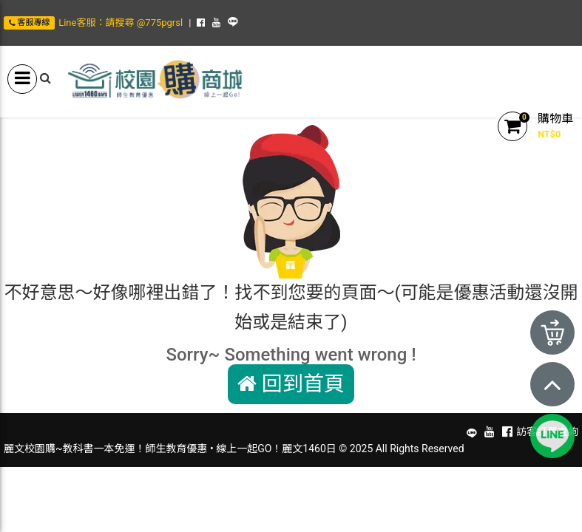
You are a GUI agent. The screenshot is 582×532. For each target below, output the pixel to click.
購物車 (555, 119)
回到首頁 (291, 384)
